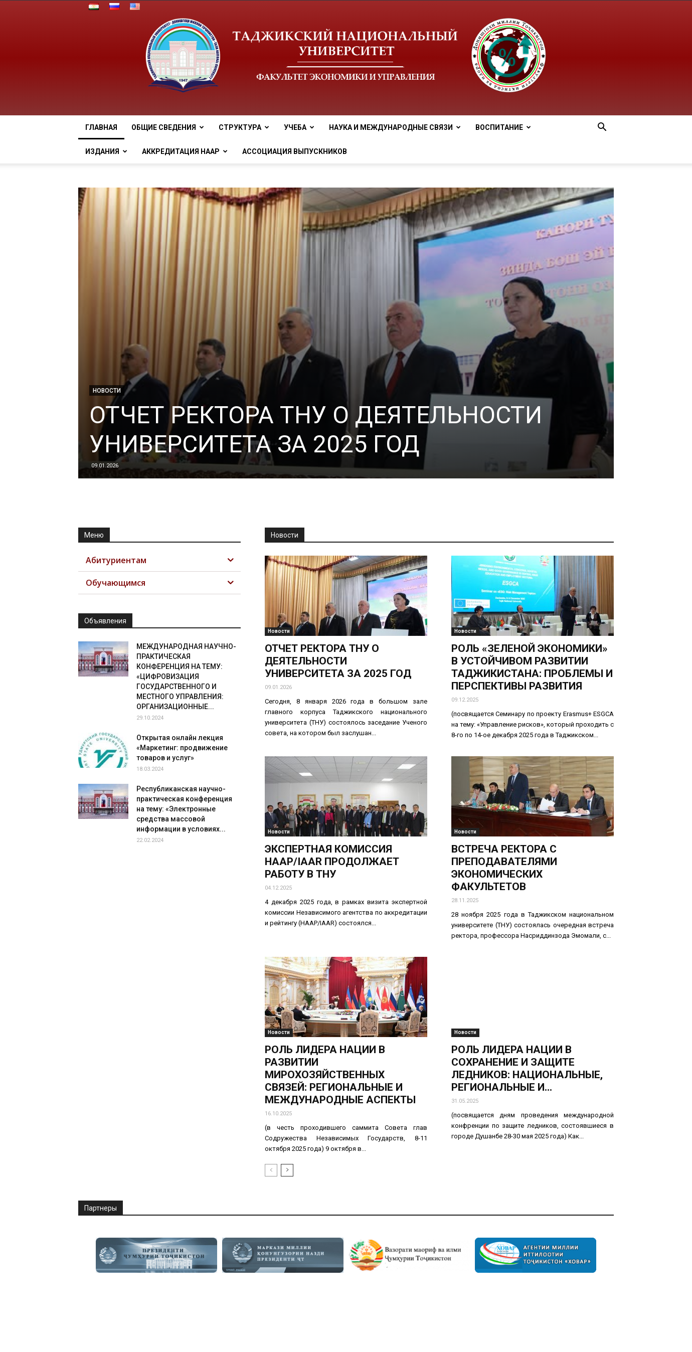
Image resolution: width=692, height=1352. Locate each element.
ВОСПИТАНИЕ (503, 127)
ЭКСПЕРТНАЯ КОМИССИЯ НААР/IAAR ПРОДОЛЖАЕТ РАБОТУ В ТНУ (332, 861)
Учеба (299, 127)
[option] (156, 1255)
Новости (107, 390)
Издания (106, 151)
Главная (101, 127)
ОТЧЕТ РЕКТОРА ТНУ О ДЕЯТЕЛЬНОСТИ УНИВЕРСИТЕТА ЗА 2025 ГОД (315, 429)
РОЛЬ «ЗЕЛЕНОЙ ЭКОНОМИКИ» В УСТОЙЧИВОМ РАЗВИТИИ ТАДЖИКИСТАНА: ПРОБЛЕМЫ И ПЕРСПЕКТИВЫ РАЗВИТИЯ (532, 667)
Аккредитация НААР (185, 151)
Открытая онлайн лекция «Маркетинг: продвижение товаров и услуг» (182, 748)
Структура (244, 127)
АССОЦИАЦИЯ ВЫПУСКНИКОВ (294, 151)
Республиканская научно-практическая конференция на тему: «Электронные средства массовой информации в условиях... (184, 809)
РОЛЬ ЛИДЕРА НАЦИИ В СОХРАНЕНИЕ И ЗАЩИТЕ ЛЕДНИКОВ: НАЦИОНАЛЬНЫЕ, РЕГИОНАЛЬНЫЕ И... (527, 1068)
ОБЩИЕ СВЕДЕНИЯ (167, 127)
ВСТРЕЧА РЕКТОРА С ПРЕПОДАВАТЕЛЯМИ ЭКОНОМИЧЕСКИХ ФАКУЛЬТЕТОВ (504, 868)
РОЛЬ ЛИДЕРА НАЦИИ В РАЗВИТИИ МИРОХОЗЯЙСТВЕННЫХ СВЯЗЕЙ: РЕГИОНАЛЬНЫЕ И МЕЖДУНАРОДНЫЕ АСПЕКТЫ (340, 1075)
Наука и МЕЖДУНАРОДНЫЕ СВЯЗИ (395, 127)
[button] (602, 128)
